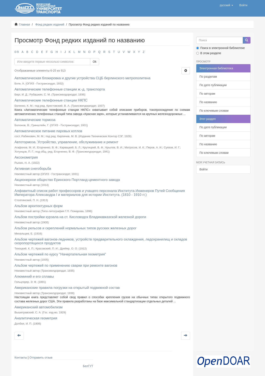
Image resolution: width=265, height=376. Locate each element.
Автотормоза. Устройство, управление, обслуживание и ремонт (66, 142)
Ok (94, 61)
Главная (24, 24)
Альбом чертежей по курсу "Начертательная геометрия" (60, 254)
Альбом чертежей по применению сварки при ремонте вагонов (65, 265)
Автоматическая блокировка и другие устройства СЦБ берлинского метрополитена (82, 78)
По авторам (207, 93)
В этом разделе (208, 53)
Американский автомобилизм (38, 307)
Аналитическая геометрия (35, 318)
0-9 (16, 52)
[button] (226, 5)
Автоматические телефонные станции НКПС (51, 100)
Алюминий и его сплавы (34, 276)
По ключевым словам (214, 110)
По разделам (208, 76)
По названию (208, 102)
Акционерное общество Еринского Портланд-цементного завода (67, 180)
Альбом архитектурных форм (38, 206)
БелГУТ (88, 366)
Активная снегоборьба (32, 169)
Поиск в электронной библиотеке (220, 48)
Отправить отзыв (40, 357)
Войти (204, 169)
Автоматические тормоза (34, 120)
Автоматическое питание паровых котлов (48, 131)
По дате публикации (213, 85)
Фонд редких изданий (49, 24)
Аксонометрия (26, 157)
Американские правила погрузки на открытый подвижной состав (67, 288)
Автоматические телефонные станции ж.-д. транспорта (59, 89)
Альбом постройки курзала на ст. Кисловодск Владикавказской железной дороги (80, 217)
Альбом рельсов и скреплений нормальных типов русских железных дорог (75, 228)
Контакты (20, 357)
